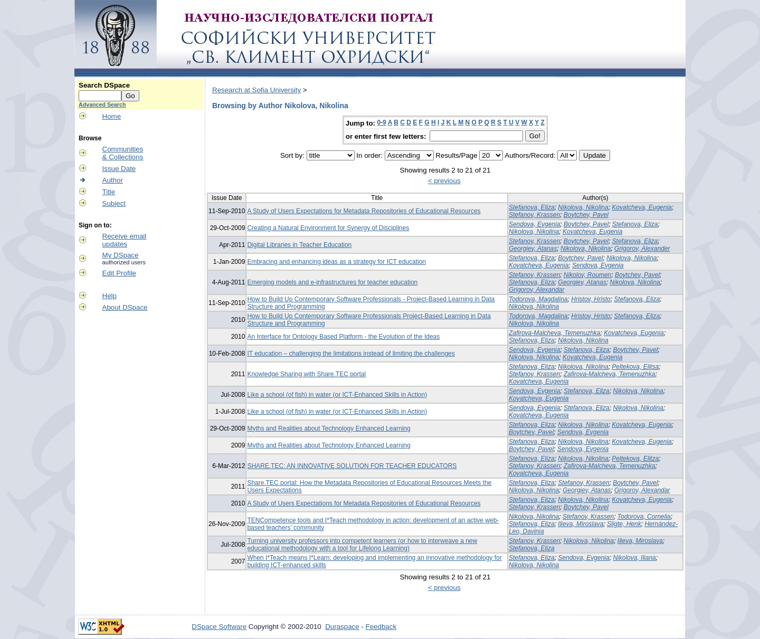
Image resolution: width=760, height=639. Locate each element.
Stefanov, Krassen (534, 214)
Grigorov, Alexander (642, 248)
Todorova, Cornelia (644, 516)
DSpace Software (219, 627)
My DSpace (120, 255)
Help (109, 296)
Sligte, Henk (624, 524)
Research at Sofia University (256, 90)
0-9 (381, 122)
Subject (114, 203)
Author (112, 180)
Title (109, 192)
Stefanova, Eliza (532, 207)
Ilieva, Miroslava (580, 524)
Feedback (381, 627)
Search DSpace (104, 85)
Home (111, 116)
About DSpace (125, 307)
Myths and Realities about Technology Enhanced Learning (328, 428)
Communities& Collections (123, 153)
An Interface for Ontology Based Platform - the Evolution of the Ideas (343, 336)
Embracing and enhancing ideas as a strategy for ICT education (336, 261)
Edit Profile (119, 273)
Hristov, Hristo (590, 299)
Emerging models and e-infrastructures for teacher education (332, 282)
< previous (444, 181)
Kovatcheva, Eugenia (641, 207)
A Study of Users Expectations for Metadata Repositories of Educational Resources (363, 211)
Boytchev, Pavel (586, 214)
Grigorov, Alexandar (536, 289)
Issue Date (119, 169)
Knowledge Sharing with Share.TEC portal (306, 374)
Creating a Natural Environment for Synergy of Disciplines (328, 228)
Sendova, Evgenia (534, 224)
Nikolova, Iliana (634, 557)
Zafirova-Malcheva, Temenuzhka (555, 333)
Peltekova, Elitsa (635, 366)
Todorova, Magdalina (538, 299)
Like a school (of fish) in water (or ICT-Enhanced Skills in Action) (337, 394)
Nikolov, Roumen (587, 275)
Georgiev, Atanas (533, 248)
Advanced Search (102, 104)
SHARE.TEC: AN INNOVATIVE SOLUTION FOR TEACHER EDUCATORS (352, 466)
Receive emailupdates (124, 240)
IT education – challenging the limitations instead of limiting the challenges (350, 353)
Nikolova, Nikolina (583, 207)
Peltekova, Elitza (635, 458)
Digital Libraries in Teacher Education (299, 245)
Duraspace (342, 627)
